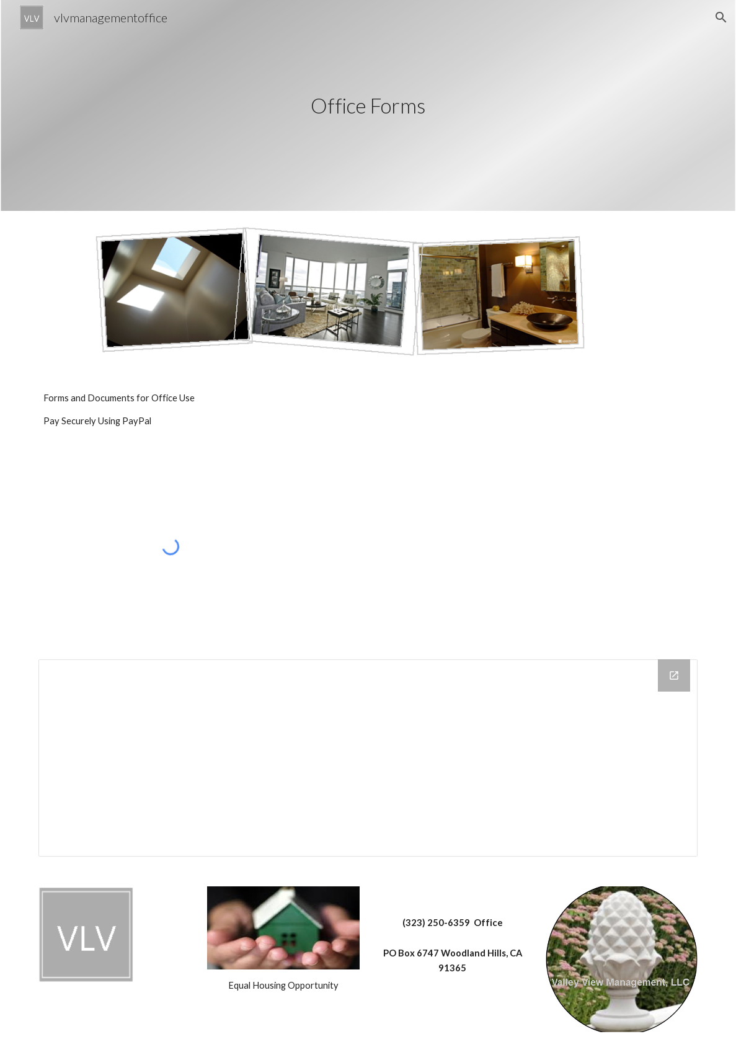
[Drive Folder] (368, 758)
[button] (721, 17)
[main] (368, 105)
